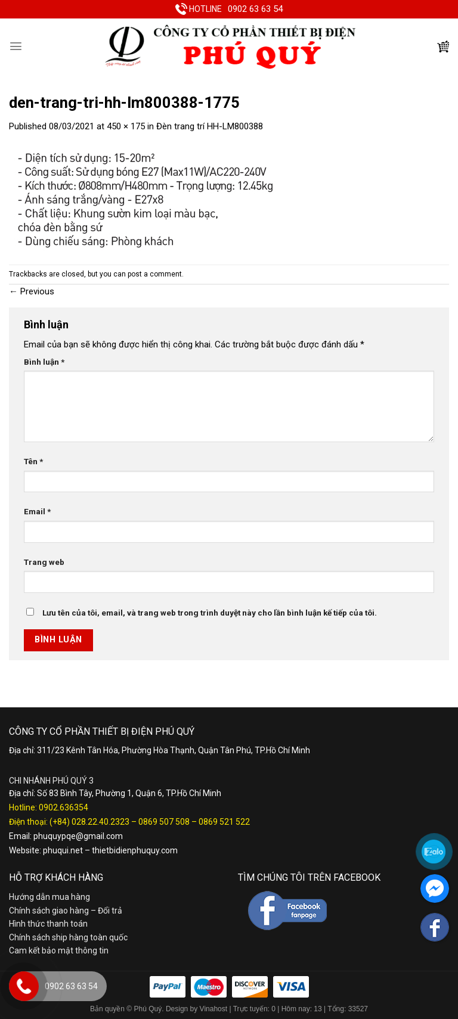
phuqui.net (63, 850)
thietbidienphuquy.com (135, 850)
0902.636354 (63, 807)
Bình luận (44, 361)
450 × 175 (126, 126)
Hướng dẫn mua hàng (49, 897)
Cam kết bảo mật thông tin (59, 950)
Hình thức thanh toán (48, 923)
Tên (33, 461)
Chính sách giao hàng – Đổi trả (65, 910)
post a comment (155, 274)
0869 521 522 (224, 822)
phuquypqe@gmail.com (78, 836)
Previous (31, 291)
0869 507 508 (164, 822)
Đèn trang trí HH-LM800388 (209, 126)
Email (37, 511)
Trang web (44, 562)
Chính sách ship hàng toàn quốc (68, 937)
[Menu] (16, 46)
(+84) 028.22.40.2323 (89, 822)
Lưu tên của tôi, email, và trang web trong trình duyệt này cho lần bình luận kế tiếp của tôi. (209, 612)
